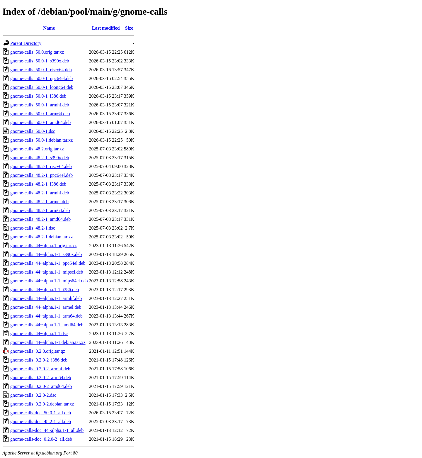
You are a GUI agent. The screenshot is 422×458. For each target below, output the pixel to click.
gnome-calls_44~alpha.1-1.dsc (39, 333)
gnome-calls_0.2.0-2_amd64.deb (41, 386)
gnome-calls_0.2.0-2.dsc (33, 395)
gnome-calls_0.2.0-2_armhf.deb (40, 368)
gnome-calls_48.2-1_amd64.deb (40, 219)
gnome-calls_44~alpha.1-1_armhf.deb (46, 298)
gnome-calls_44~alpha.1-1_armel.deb (45, 307)
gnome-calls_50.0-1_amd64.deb (40, 122)
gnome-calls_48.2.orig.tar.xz (37, 148)
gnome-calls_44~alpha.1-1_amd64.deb (46, 324)
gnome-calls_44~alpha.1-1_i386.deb (44, 289)
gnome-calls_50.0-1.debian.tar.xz (41, 140)
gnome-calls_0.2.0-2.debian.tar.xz (42, 403)
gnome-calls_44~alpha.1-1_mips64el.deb (49, 280)
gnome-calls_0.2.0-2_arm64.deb (40, 377)
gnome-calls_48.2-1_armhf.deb (39, 192)
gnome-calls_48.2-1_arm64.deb (40, 210)
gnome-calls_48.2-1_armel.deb (39, 201)
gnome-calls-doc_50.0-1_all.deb (40, 412)
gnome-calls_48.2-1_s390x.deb (39, 157)
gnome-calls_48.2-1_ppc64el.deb (41, 175)
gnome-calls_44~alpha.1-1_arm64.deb (46, 315)
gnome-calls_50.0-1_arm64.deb (40, 113)
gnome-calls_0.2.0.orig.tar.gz (37, 351)
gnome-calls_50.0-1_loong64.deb (41, 87)
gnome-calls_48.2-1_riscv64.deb (41, 166)
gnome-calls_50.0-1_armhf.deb (39, 104)
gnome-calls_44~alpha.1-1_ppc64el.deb (48, 263)
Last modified (106, 28)
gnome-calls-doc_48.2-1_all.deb (40, 421)
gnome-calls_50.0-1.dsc (32, 131)
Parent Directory (25, 43)
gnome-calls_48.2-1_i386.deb (38, 183)
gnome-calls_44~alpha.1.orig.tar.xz (43, 245)
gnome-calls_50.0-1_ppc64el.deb (41, 78)
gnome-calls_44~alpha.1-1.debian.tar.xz (48, 342)
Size (129, 28)
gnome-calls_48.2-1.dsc (32, 227)
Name (49, 28)
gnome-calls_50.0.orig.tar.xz (37, 52)
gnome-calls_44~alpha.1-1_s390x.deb (46, 254)
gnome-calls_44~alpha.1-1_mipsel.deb (46, 271)
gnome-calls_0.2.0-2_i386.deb (38, 359)
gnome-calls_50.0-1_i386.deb (38, 96)
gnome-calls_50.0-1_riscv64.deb (41, 69)
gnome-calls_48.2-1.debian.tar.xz (41, 236)
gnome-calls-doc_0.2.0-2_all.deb (41, 439)
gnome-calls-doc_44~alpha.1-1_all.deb (47, 430)
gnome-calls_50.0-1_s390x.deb (39, 60)
